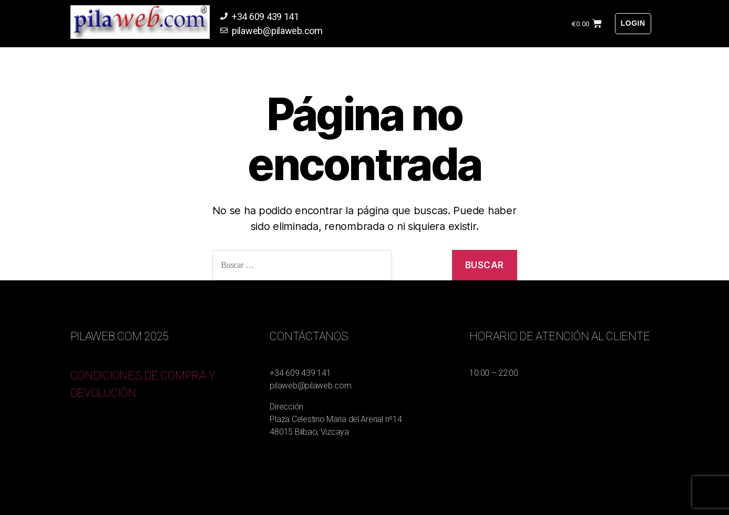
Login (633, 23)
